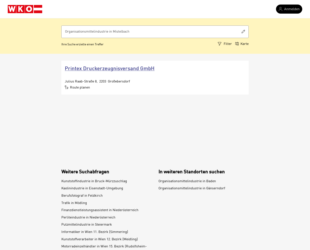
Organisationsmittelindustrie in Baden (187, 181)
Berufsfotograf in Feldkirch (82, 196)
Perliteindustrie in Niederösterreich (88, 217)
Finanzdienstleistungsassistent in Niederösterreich (99, 210)
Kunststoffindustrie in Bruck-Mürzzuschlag (94, 181)
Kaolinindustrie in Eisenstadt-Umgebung (92, 188)
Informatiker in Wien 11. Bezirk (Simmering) (94, 232)
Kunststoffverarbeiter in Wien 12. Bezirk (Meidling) (99, 239)
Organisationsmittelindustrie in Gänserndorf (191, 188)
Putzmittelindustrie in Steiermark (86, 224)
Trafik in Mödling (74, 203)
